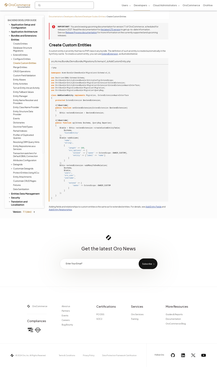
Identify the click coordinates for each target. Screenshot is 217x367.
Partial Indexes (20, 130)
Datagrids (17, 164)
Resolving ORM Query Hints (26, 142)
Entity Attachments (22, 176)
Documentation (55, 16)
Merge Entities (20, 67)
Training (134, 319)
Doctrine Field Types (23, 126)
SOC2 (99, 319)
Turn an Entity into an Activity (26, 87)
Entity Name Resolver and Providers (25, 101)
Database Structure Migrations (22, 49)
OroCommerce (39, 306)
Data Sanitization (21, 189)
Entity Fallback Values (23, 92)
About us (66, 306)
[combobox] (64, 5)
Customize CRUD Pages (24, 181)
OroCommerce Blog (176, 323)
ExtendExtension (109, 53)
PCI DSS (100, 314)
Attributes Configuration (24, 160)
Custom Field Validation (24, 75)
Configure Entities (21, 58)
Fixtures (17, 185)
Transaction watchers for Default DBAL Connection (25, 154)
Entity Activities (20, 83)
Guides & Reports (174, 314)
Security (14, 197)
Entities (102, 16)
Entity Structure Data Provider (23, 113)
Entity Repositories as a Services (24, 147)
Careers (66, 320)
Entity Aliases (19, 79)
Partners (66, 310)
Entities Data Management (24, 193)
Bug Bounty (67, 324)
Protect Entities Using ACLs (26, 172)
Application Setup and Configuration (21, 26)
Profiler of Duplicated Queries (23, 136)
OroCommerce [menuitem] (191, 5)
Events (16, 118)
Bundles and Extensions (22, 35)
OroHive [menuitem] (208, 5)
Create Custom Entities (24, 63)
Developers (68, 16)
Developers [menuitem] (140, 5)
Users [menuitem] (125, 5)
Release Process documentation (81, 32)
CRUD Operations (21, 71)
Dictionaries (19, 122)
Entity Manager (20, 96)
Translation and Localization (17, 203)
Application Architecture (22, 31)
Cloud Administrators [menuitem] (165, 5)
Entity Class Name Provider (26, 107)
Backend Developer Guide (86, 16)
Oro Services (137, 314)
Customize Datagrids (22, 168)
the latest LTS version (111, 29)
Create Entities (20, 43)
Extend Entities (20, 54)
